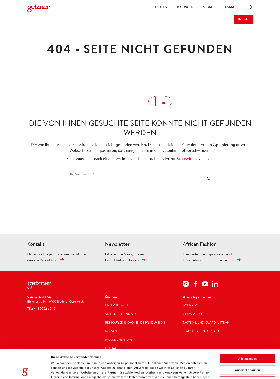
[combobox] (140, 178)
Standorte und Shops (123, 314)
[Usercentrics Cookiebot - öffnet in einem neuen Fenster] (25, 371)
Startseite (185, 159)
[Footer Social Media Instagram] (186, 284)
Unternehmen (116, 305)
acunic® (190, 305)
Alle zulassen (247, 331)
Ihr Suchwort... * (82, 174)
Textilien (160, 7)
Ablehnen (247, 354)
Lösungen (185, 7)
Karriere (232, 7)
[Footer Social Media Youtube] (205, 284)
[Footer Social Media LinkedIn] (215, 284)
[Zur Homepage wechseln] (38, 8)
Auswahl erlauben (247, 342)
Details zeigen (228, 371)
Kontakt (243, 19)
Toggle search (251, 7)
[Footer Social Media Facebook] (195, 284)
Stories (209, 7)
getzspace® (192, 314)
